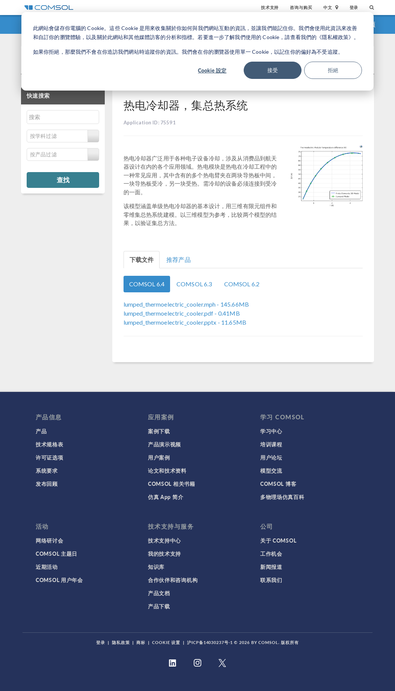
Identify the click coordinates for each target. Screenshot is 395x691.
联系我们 (271, 580)
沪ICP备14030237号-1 (210, 642)
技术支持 (270, 7)
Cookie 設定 (212, 70)
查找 (63, 179)
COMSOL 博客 (278, 483)
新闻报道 (271, 566)
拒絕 (333, 70)
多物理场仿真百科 (282, 496)
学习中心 (271, 431)
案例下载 (159, 431)
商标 (140, 642)
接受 (272, 70)
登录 (354, 7)
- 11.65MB (185, 322)
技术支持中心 (164, 540)
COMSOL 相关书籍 (171, 483)
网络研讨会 (49, 540)
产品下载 (159, 606)
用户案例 (159, 457)
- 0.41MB (182, 313)
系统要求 (47, 470)
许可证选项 (49, 457)
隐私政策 (121, 642)
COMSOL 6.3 (194, 283)
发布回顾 (47, 483)
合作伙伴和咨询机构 (173, 580)
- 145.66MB (186, 304)
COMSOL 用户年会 (59, 580)
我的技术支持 (164, 553)
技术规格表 (49, 444)
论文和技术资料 (167, 470)
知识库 (156, 566)
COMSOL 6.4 (147, 283)
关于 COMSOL (278, 540)
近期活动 (47, 566)
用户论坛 (271, 457)
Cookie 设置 (166, 642)
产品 (41, 431)
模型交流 (271, 470)
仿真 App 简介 (165, 496)
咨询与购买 (301, 7)
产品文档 (159, 593)
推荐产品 (178, 259)
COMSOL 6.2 (242, 283)
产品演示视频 (164, 444)
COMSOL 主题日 (56, 553)
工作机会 (271, 553)
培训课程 (271, 444)
